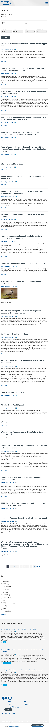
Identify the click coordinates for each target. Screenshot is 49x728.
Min (2, 23)
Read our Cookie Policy (14, 726)
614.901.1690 (44, 721)
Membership (11, 706)
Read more (4, 61)
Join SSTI (9, 709)
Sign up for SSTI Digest (9, 713)
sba (4, 642)
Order (26, 29)
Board (10, 703)
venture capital (7, 663)
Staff (10, 704)
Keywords (3, 16)
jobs (5, 684)
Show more (3, 614)
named (5, 412)
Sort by (14, 29)
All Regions (4, 29)
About (9, 701)
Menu (43, 3)
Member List (27, 704)
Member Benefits (28, 703)
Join (25, 701)
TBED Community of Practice (15, 707)
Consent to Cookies (37, 725)
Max (26, 23)
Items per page (39, 29)
